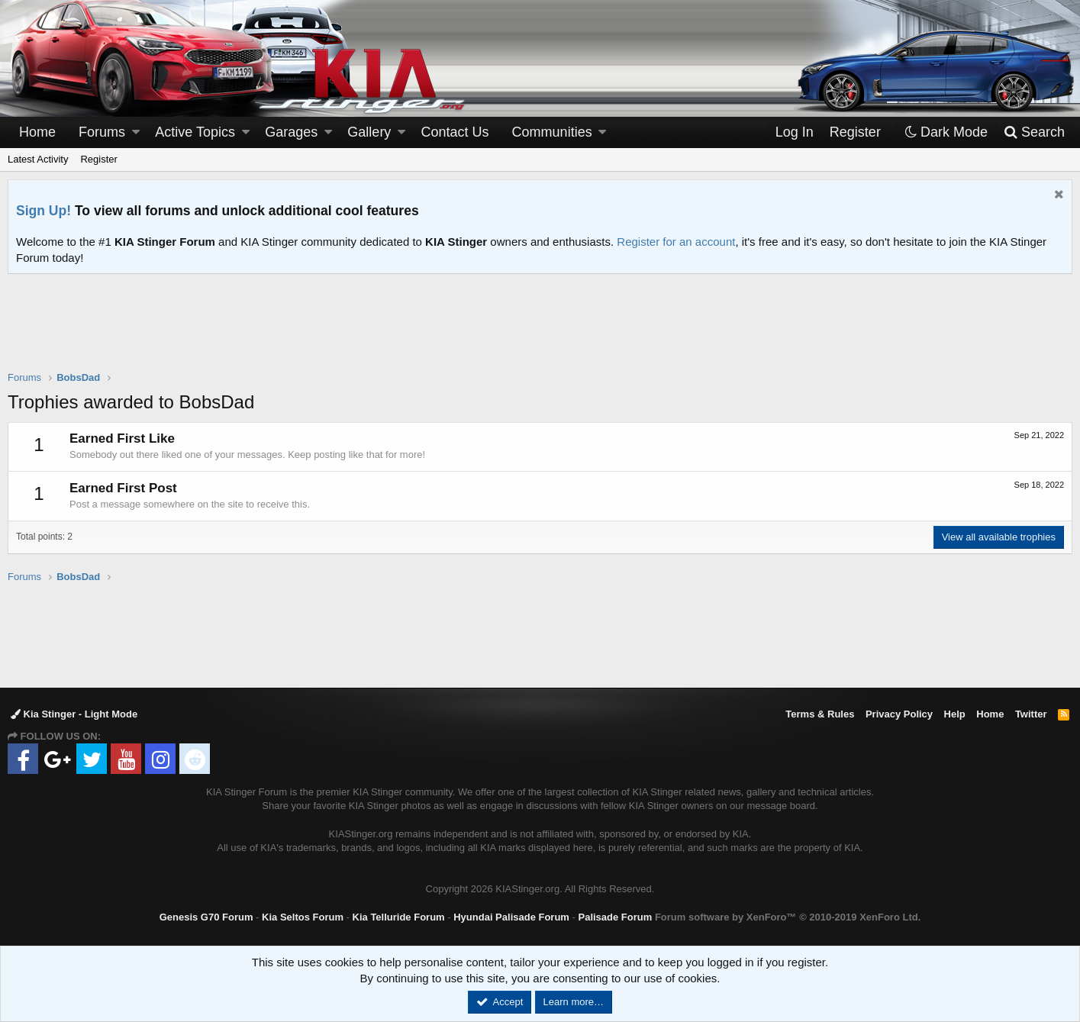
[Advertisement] (540, 332)
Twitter (1031, 714)
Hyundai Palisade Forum (511, 917)
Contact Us (455, 132)
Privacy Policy (899, 714)
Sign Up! (43, 210)
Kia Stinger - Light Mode (74, 714)
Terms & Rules (819, 714)
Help (955, 714)
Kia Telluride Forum (399, 917)
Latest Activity (38, 159)
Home (37, 132)
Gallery (369, 132)
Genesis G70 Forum (206, 917)
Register (98, 159)
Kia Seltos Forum (302, 917)
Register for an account (676, 241)
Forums (102, 132)
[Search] (1033, 132)
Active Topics (195, 132)
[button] (135, 132)
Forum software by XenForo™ (787, 917)
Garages (291, 132)
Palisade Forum (615, 917)
